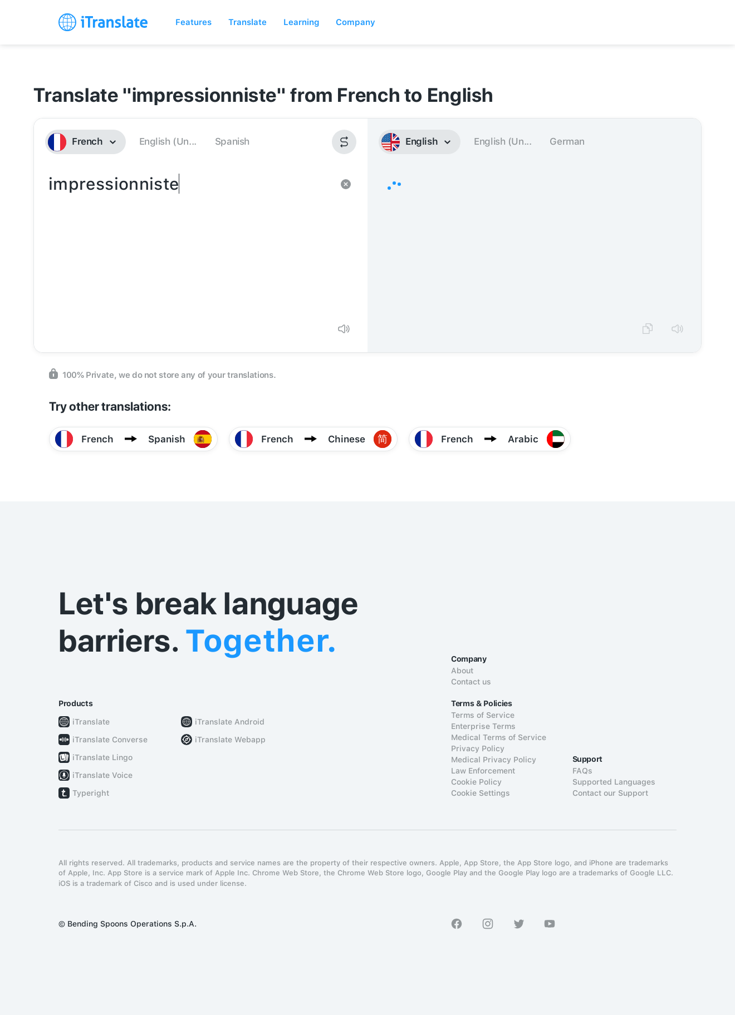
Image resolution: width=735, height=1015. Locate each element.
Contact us (471, 681)
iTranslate (91, 721)
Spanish (232, 141)
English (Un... (168, 141)
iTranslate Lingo (102, 757)
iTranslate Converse (110, 739)
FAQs (582, 770)
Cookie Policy (476, 781)
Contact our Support (610, 793)
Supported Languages (613, 781)
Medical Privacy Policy (493, 759)
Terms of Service (482, 715)
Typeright (90, 793)
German (567, 141)
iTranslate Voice (102, 775)
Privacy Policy (477, 748)
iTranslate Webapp (230, 739)
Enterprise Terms (483, 726)
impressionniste (189, 242)
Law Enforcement (483, 770)
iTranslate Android (229, 721)
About (462, 670)
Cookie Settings (480, 793)
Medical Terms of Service (498, 737)
